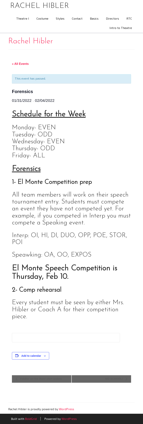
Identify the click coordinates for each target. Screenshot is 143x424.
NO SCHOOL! (114, 378)
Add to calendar (31, 355)
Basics (94, 18)
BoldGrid (31, 418)
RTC (129, 18)
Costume (42, 18)
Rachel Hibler (39, 6)
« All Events (20, 63)
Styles (60, 18)
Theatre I (22, 18)
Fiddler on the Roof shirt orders (40, 378)
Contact (77, 18)
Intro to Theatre (120, 28)
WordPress (66, 409)
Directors (112, 18)
